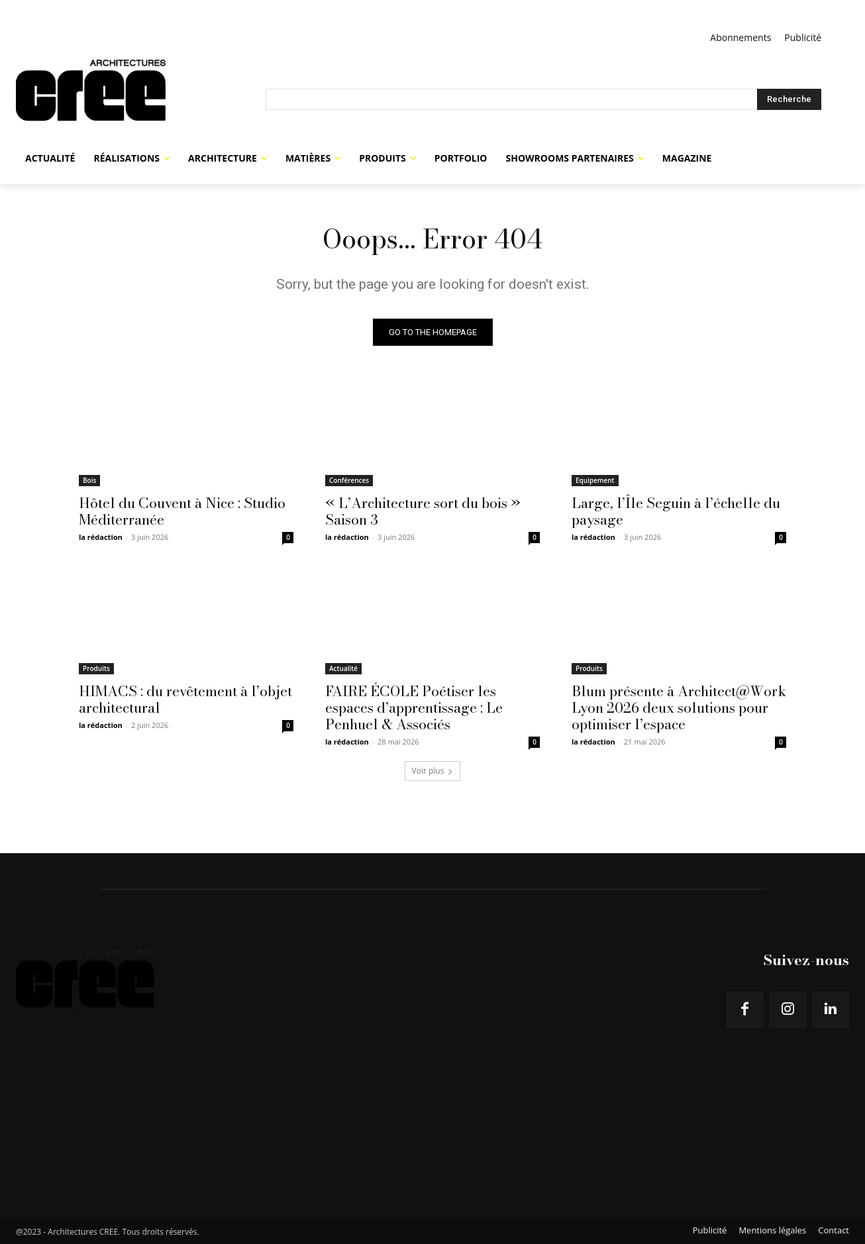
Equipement (595, 480)
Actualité (343, 668)
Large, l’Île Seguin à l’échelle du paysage (676, 511)
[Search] (789, 99)
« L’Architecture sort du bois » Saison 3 (423, 511)
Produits (96, 668)
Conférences (349, 480)
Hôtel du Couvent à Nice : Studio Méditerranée (182, 511)
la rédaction (101, 537)
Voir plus (433, 770)
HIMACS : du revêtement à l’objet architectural (185, 699)
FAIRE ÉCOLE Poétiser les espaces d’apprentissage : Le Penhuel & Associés (414, 707)
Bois (89, 480)
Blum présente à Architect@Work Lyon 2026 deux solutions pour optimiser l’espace (679, 707)
